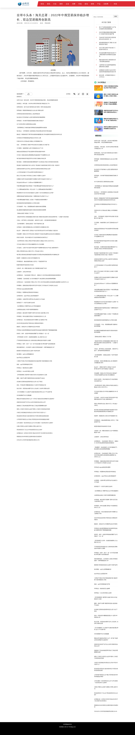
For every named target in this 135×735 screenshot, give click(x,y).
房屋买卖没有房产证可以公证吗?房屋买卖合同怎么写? (31, 402)
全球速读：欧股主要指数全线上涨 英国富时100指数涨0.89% (33, 227)
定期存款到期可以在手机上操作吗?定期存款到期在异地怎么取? (34, 168)
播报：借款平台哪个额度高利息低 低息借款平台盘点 (31, 378)
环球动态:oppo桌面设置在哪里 (25, 289)
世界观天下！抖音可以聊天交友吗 (26, 302)
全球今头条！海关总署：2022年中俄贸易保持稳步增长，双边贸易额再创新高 (37, 100)
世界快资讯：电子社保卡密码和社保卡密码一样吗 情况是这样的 (34, 107)
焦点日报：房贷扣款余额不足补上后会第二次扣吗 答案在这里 (33, 388)
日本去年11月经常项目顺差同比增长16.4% (28, 440)
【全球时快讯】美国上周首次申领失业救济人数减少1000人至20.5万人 (35, 241)
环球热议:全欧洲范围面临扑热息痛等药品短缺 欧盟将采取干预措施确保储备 (37, 330)
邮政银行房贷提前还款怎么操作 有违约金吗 (28, 350)
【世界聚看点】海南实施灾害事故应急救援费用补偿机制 (32, 127)
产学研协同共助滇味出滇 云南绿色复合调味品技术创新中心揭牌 (34, 340)
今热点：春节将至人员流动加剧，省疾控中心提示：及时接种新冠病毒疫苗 (36, 220)
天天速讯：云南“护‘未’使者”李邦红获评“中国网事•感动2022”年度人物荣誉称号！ (38, 247)
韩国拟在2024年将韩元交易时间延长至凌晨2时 (29, 436)
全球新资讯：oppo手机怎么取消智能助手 (28, 295)
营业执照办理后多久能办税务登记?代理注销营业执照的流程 (33, 416)
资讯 (48, 4)
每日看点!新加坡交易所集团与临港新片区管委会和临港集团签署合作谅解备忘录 (38, 254)
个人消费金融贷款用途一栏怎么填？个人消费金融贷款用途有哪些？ (35, 189)
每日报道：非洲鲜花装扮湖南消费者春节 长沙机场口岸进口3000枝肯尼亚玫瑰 (37, 162)
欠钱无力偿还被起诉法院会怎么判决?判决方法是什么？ (31, 412)
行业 (54, 4)
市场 (80, 4)
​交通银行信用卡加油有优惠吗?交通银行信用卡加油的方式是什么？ (34, 179)
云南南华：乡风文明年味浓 (24, 271)
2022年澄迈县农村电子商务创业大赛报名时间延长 (30, 323)
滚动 (86, 4)
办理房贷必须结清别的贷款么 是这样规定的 (28, 113)
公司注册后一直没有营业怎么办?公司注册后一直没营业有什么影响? (35, 422)
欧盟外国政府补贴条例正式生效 (25, 265)
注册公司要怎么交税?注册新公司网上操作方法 (29, 426)
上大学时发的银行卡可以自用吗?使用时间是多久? (30, 172)
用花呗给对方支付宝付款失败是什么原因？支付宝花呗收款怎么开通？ (35, 192)
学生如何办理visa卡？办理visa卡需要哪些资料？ (30, 182)
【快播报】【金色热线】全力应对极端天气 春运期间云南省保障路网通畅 (36, 278)
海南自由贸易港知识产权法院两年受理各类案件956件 (31, 151)
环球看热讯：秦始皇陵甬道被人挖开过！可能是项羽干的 (32, 261)
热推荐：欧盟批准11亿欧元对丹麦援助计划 (28, 258)
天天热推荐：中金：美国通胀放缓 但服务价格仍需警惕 (31, 206)
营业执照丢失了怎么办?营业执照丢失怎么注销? (29, 429)
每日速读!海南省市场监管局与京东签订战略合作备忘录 (31, 158)
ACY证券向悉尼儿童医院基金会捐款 (26, 124)
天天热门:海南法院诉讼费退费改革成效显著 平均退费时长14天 (33, 155)
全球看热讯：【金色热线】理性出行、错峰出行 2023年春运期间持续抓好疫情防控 (39, 275)
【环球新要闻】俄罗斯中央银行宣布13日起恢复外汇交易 (32, 374)
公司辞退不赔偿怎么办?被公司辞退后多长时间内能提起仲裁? (33, 419)
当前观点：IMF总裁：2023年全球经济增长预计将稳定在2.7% (33, 103)
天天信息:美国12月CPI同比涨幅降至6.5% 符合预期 (30, 244)
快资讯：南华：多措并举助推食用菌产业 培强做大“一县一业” (33, 333)
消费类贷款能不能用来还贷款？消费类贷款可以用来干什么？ (33, 196)
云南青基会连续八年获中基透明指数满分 (27, 309)
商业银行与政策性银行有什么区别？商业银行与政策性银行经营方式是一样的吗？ (38, 165)
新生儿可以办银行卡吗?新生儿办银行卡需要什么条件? (31, 175)
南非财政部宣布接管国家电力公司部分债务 (28, 203)
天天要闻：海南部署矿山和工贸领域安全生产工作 (30, 148)
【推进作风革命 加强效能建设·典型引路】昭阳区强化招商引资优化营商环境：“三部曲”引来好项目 (43, 216)
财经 (61, 4)
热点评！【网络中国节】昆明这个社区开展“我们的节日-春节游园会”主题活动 (37, 230)
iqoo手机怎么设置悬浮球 (23, 357)
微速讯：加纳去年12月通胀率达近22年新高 (28, 326)
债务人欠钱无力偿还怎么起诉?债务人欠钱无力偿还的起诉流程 (33, 409)
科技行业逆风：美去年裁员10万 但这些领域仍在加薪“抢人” (32, 237)
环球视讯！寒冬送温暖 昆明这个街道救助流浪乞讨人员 (31, 316)
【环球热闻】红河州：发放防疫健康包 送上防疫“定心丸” (32, 337)
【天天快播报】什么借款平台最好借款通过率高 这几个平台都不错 (34, 392)
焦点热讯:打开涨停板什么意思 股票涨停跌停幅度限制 (31, 117)
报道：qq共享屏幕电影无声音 (25, 364)
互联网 (105, 4)
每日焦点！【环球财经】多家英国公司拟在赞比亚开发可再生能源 (34, 131)
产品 (98, 4)
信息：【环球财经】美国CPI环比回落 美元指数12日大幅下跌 (33, 144)
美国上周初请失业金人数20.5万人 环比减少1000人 (30, 251)
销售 (92, 4)
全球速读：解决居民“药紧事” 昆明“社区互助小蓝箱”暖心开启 (33, 313)
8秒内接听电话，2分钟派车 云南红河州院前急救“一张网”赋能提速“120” (35, 347)
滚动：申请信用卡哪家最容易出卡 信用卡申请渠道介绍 (31, 385)
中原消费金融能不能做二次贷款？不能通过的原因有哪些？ (32, 199)
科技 (115, 4)
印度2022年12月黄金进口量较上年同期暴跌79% (29, 141)
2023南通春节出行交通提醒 (24, 395)
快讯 (42, 4)
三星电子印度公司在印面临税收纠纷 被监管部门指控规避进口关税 (34, 361)
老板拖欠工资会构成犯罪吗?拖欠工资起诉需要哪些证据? (32, 405)
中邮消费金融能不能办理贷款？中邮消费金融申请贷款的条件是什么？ (35, 186)
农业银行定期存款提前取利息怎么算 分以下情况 (29, 381)
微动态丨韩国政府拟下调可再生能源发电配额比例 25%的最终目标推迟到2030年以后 (39, 134)
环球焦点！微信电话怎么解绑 (24, 368)
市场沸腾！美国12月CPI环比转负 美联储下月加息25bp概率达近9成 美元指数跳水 (38, 234)
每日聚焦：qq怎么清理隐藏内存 (25, 354)
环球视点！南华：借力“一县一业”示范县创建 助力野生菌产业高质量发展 (36, 343)
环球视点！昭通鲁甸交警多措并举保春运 (27, 292)
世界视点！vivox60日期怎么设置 (25, 371)
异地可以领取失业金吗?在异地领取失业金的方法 (111, 127)
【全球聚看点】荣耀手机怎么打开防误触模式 (29, 306)
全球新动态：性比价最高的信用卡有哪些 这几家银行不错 (32, 319)
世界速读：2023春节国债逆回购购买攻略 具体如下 (30, 120)
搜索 (115, 16)
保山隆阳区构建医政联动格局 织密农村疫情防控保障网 (31, 210)
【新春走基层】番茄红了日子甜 (25, 213)
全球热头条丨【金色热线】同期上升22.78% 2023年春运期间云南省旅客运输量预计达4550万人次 (43, 282)
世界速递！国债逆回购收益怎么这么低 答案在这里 (30, 110)
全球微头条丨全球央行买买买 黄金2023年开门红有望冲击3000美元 (35, 433)
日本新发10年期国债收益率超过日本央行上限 (29, 138)
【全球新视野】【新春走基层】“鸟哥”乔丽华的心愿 (30, 223)
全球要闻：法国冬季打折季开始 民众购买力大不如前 (31, 299)
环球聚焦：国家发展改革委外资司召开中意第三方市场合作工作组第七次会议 (37, 285)
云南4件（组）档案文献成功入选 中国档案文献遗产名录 (32, 268)
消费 (73, 4)
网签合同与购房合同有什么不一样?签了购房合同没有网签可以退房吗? (35, 398)
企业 (67, 4)
